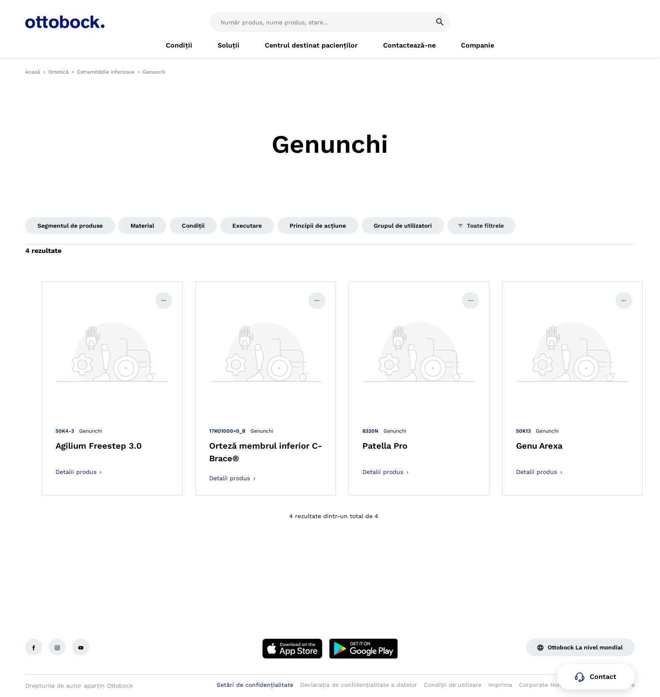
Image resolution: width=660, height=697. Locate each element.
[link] (179, 45)
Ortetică (58, 72)
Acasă (32, 72)
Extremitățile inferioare (105, 72)
